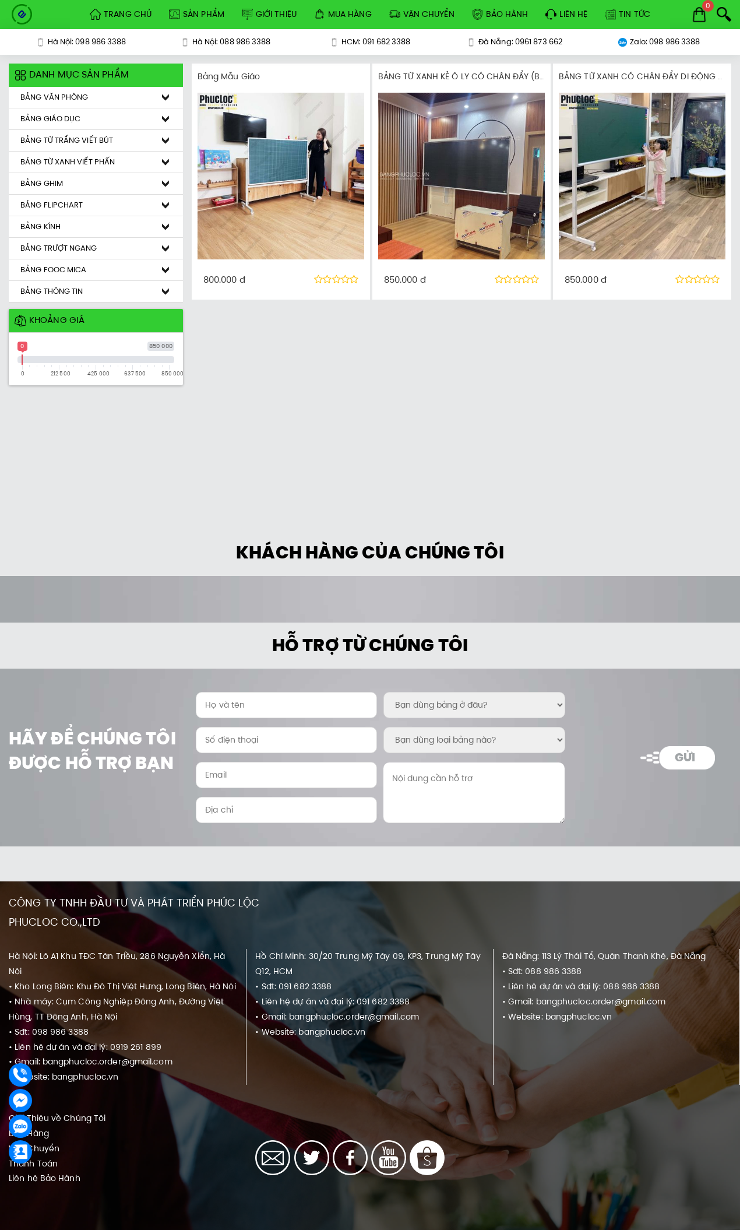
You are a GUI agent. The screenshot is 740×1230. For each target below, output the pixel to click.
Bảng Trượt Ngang (58, 248)
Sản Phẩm (196, 14)
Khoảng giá (49, 320)
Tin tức (627, 14)
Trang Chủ (120, 14)
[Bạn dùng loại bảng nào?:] (474, 740)
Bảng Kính (40, 226)
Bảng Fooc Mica (53, 269)
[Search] (724, 14)
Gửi (685, 757)
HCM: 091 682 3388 (370, 41)
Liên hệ (566, 14)
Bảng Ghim (41, 183)
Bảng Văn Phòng (54, 97)
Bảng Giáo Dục (50, 118)
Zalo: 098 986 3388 (659, 41)
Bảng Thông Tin (51, 291)
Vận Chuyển (421, 14)
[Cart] (699, 14)
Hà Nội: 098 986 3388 (81, 41)
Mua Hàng (343, 14)
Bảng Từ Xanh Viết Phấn (67, 161)
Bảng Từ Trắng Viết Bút (66, 140)
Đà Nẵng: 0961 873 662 (514, 41)
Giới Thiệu (269, 14)
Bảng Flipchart (51, 204)
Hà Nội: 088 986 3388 (226, 41)
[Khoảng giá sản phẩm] (5, 64)
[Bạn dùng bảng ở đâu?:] (474, 705)
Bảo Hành (500, 14)
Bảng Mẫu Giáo (229, 76)
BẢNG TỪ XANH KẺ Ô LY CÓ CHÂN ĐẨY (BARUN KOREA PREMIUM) (504, 76)
